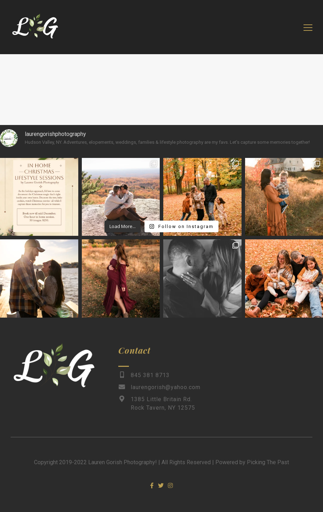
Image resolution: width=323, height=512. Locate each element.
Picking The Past (268, 462)
